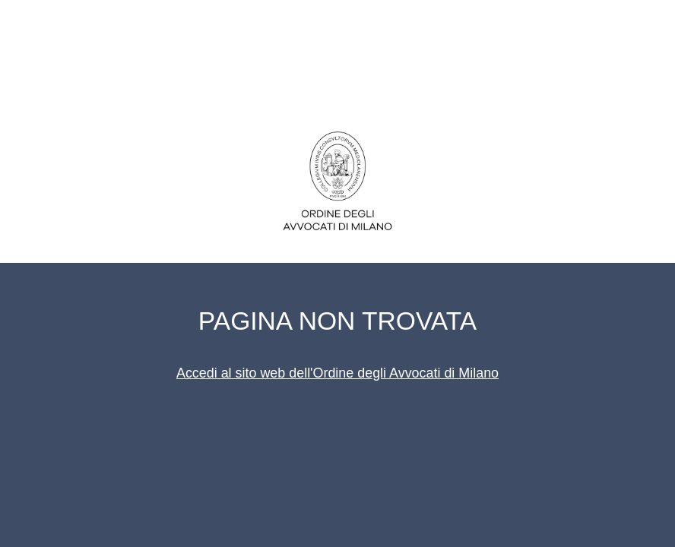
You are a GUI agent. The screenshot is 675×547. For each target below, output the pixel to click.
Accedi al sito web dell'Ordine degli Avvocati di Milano (337, 373)
